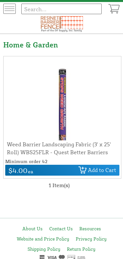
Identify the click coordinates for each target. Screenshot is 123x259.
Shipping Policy (44, 249)
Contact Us (61, 228)
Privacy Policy (91, 239)
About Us (32, 228)
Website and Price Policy (43, 239)
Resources (90, 228)
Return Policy (81, 249)
